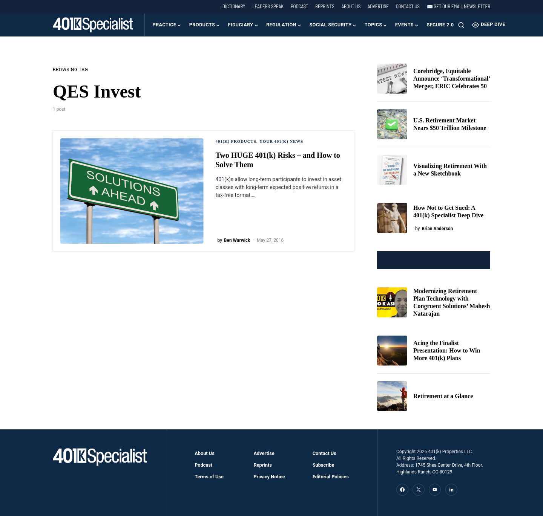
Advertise (378, 6)
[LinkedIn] (451, 489)
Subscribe (323, 465)
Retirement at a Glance (443, 396)
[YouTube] (435, 489)
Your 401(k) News (281, 141)
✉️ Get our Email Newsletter (458, 6)
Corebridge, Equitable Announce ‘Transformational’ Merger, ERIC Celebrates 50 (451, 78)
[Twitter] (419, 489)
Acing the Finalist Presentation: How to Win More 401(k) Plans (446, 350)
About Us (350, 6)
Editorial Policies (331, 476)
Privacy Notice (269, 476)
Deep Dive (488, 24)
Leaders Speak (268, 6)
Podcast (299, 6)
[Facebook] (402, 489)
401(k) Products (236, 141)
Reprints (324, 6)
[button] (461, 24)
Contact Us (408, 6)
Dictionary (233, 6)
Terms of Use (209, 476)
